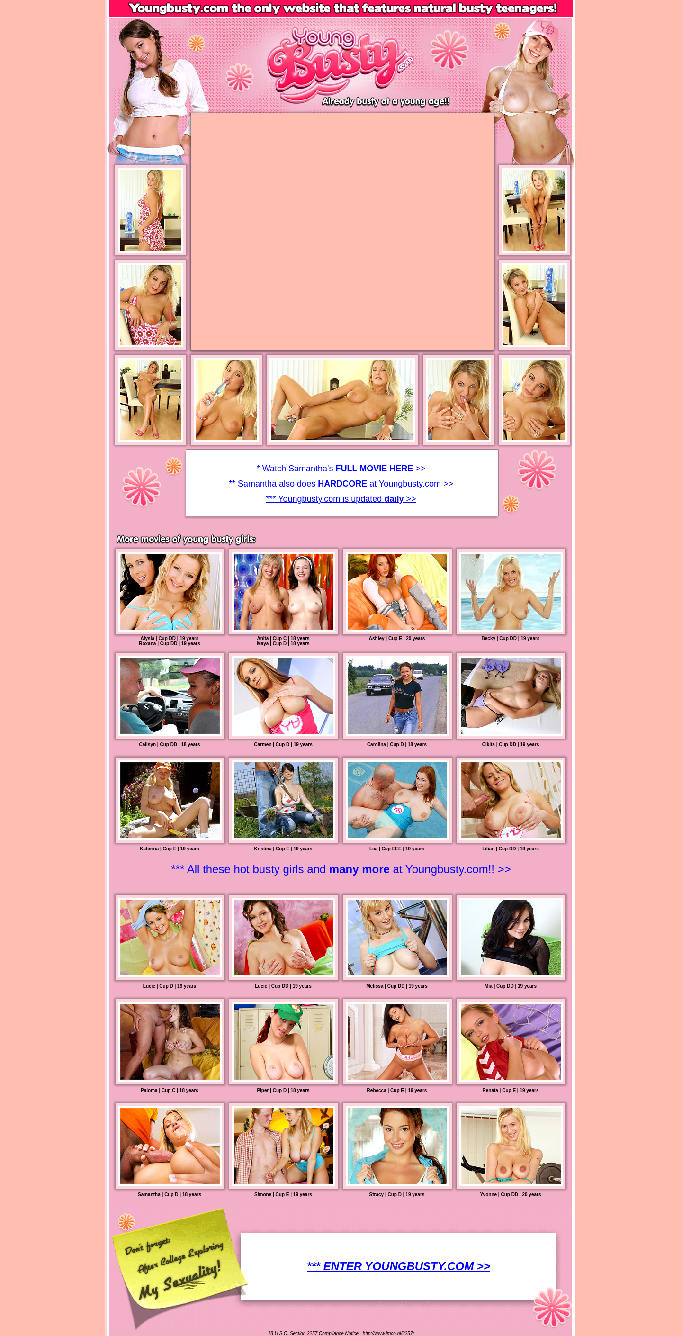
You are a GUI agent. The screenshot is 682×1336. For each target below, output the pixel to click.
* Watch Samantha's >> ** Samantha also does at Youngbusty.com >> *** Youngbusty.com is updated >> (341, 484)
